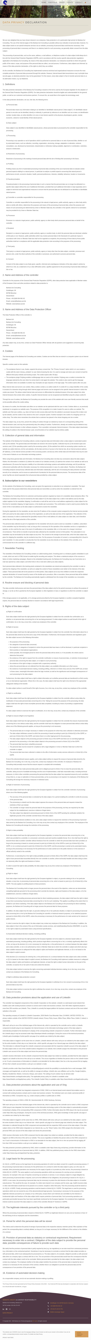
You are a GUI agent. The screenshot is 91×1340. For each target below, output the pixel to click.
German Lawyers (83, 1284)
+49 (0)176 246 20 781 (56, 1309)
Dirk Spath (34, 1321)
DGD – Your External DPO (51, 1284)
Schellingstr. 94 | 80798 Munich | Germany (62, 1303)
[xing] (6, 1309)
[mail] (9, 1309)
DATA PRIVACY (8, 1313)
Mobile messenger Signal (57, 1312)
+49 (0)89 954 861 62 (56, 1306)
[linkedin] (3, 1309)
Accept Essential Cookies (80, 1334)
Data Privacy (39, 1334)
